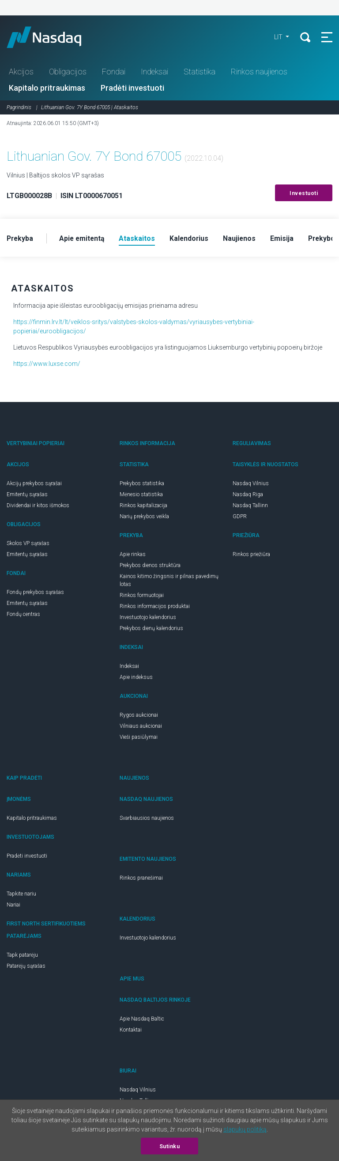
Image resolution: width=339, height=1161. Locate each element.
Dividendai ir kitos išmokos (38, 506)
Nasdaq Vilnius (251, 484)
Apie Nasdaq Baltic (142, 1020)
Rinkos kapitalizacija (143, 506)
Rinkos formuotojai (142, 596)
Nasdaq (53, 37)
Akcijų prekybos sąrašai (34, 484)
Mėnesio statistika (141, 495)
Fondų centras (23, 615)
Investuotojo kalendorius (148, 618)
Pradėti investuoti (132, 88)
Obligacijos (68, 72)
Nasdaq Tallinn (250, 506)
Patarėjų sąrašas (26, 967)
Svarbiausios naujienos (147, 819)
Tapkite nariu (21, 895)
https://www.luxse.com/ (46, 364)
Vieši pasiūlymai (139, 738)
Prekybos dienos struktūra (150, 566)
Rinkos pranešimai (141, 879)
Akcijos (21, 72)
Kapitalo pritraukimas (47, 88)
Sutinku (169, 1146)
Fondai (113, 72)
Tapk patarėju (22, 956)
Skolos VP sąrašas (28, 544)
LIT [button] (278, 37)
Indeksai (154, 72)
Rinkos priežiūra (251, 555)
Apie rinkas (133, 555)
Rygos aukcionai (139, 716)
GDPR (240, 517)
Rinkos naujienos (259, 72)
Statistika (199, 72)
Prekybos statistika (142, 484)
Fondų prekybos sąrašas (35, 593)
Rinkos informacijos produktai (155, 607)
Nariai (13, 906)
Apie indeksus (136, 678)
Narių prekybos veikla (144, 517)
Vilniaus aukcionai (141, 727)
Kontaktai (131, 1031)
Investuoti (304, 194)
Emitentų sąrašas (27, 495)
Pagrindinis (19, 108)
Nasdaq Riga (248, 495)
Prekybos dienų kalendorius (151, 629)
